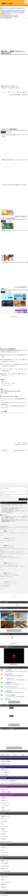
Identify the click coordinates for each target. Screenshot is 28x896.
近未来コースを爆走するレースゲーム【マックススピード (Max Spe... (13, 12)
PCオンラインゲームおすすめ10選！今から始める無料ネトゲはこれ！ (13, 8)
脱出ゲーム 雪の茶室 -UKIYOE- (7, 17)
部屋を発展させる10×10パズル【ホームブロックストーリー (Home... (13, 11)
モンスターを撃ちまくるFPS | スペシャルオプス (10, 15)
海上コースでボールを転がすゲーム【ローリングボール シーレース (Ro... (14, 10)
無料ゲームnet (7, 3)
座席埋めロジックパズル (6, 13)
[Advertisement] (14, 33)
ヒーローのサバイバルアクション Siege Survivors (10, 16)
